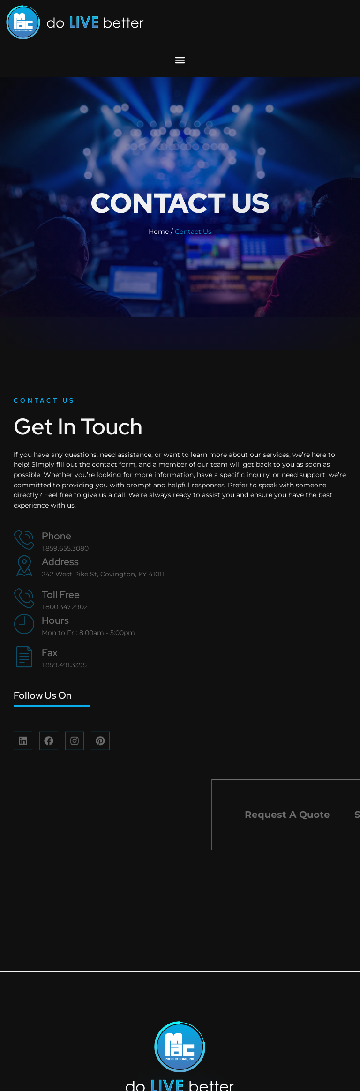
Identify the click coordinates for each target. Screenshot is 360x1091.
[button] (180, 59)
